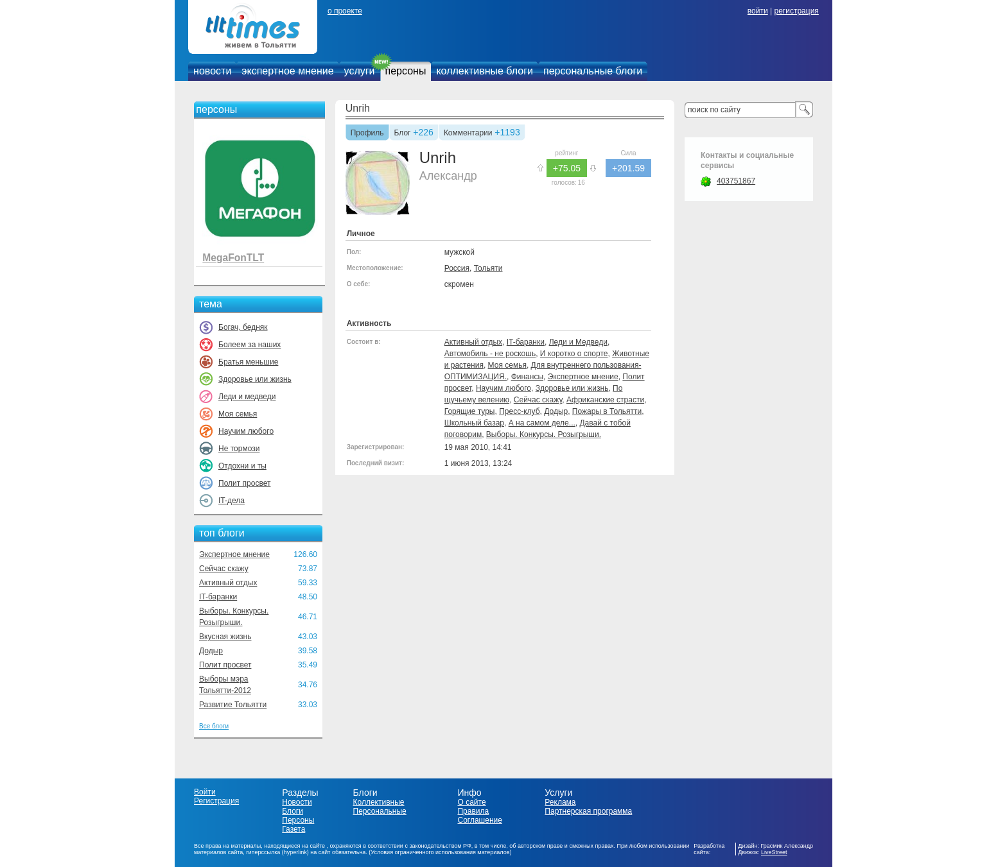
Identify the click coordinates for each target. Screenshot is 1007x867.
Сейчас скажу (224, 568)
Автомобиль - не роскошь (490, 353)
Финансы (527, 376)
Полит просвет (244, 483)
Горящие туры (469, 411)
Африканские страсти (605, 399)
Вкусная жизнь (225, 636)
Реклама (560, 802)
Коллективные (379, 802)
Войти (205, 791)
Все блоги (214, 726)
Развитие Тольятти (233, 704)
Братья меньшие (248, 361)
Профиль (367, 133)
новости (212, 70)
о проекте (345, 10)
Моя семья (237, 413)
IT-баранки (218, 596)
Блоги (292, 811)
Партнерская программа (588, 811)
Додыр (211, 650)
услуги (359, 70)
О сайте (471, 802)
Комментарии (468, 133)
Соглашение (479, 820)
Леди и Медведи (578, 342)
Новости (296, 802)
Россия (456, 268)
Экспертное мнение (234, 554)
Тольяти (488, 268)
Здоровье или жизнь (255, 379)
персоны (405, 70)
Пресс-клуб (519, 411)
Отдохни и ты (242, 465)
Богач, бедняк (243, 327)
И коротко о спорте (574, 353)
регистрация (796, 10)
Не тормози (238, 448)
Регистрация (216, 800)
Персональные (380, 811)
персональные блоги (592, 70)
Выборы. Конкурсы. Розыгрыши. (543, 434)
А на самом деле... (542, 422)
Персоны (298, 820)
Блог (402, 133)
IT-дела (231, 500)
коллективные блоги (484, 70)
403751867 (736, 180)
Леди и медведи (247, 396)
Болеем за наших (249, 344)
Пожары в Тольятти (607, 411)
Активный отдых (228, 582)
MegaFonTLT (233, 257)
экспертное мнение (287, 70)
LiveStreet (774, 852)
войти (758, 10)
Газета (293, 829)
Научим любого (246, 431)
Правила (473, 811)
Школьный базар (474, 422)
